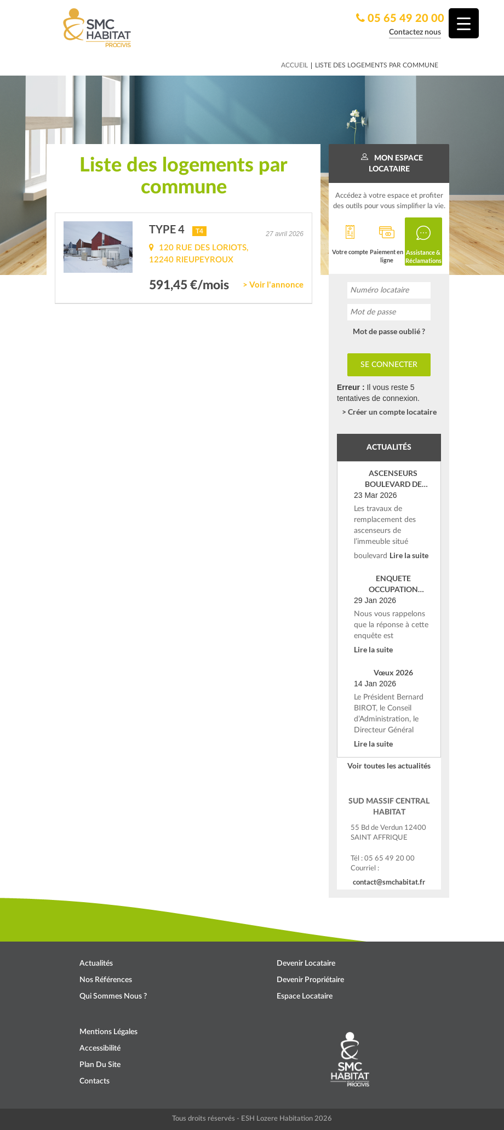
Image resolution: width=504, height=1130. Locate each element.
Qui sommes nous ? (113, 996)
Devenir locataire (306, 963)
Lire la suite (409, 555)
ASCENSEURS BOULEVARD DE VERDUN (393, 479)
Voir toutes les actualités (389, 765)
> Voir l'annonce (273, 284)
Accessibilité (100, 1048)
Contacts (94, 1081)
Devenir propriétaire (310, 980)
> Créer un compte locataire (389, 411)
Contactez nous (415, 32)
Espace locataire (305, 996)
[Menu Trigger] (464, 23)
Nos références (105, 980)
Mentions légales (108, 1032)
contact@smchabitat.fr (389, 881)
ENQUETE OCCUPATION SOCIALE (393, 584)
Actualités (96, 963)
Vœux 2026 (393, 672)
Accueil (294, 65)
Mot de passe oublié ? (389, 331)
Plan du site (100, 1065)
